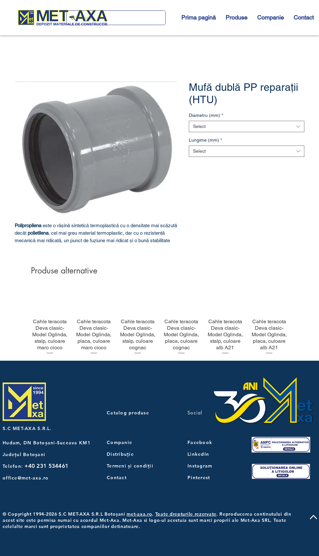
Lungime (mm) (205, 140)
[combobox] (246, 126)
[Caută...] (115, 18)
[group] (159, 321)
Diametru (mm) (206, 115)
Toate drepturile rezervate (185, 514)
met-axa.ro (139, 514)
